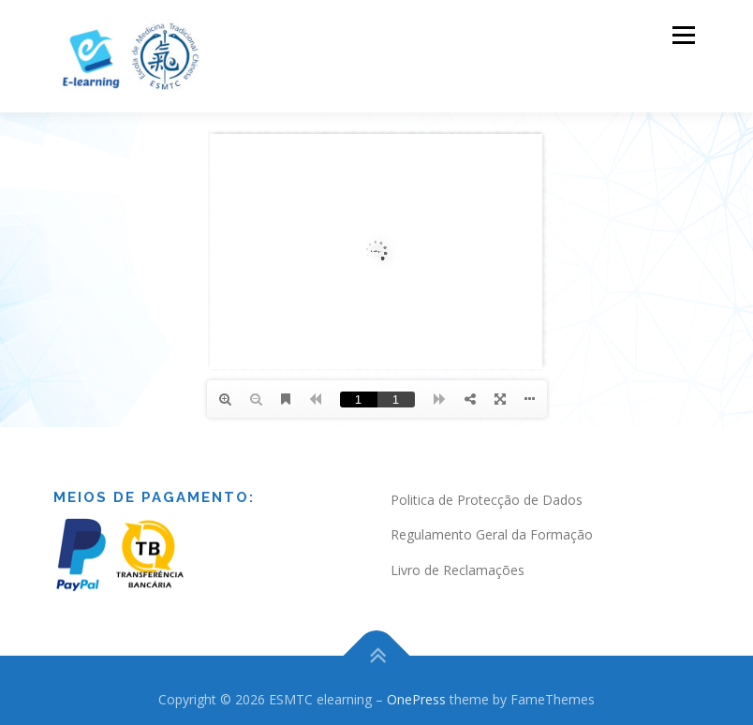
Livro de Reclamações (457, 568)
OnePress (416, 696)
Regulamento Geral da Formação (492, 532)
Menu (683, 34)
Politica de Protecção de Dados (487, 497)
